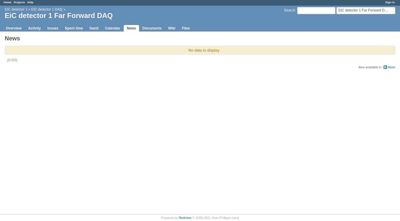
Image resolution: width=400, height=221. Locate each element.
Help (30, 2)
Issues (52, 28)
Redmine (185, 218)
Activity (34, 28)
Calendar (112, 28)
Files (186, 28)
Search (289, 10)
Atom (391, 67)
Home (7, 2)
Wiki (172, 28)
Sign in (390, 2)
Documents (152, 28)
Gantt (93, 28)
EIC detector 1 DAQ (46, 9)
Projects (19, 2)
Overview (14, 28)
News (131, 28)
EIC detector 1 (16, 9)
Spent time (74, 28)
